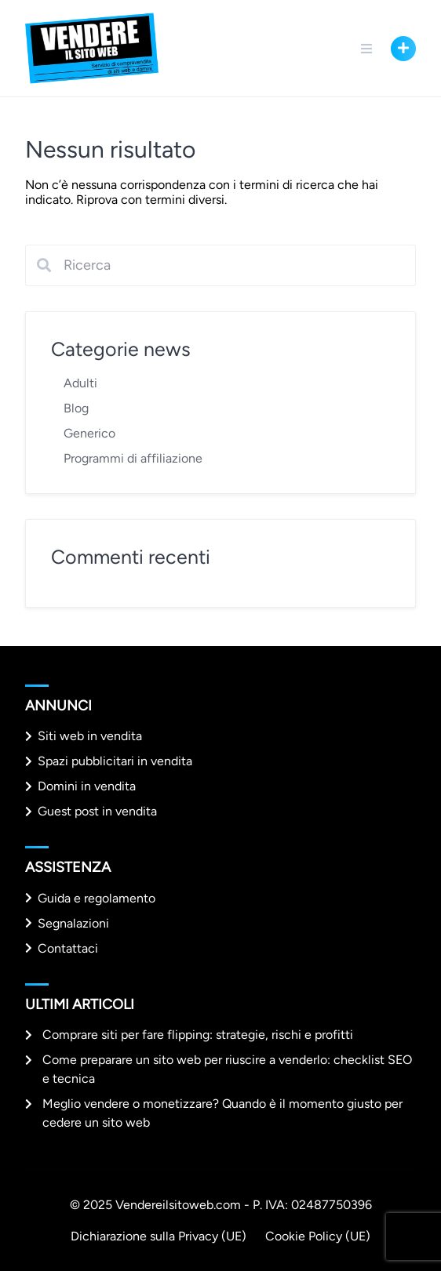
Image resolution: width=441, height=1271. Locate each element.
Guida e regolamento (96, 898)
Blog (76, 408)
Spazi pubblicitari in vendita (115, 761)
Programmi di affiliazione (133, 458)
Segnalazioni (73, 923)
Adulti (80, 383)
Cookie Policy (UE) (317, 1236)
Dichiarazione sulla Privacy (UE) (158, 1236)
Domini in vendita (87, 786)
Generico (89, 433)
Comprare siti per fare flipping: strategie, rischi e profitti (197, 1034)
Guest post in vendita (97, 811)
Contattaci (68, 948)
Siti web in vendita (90, 735)
